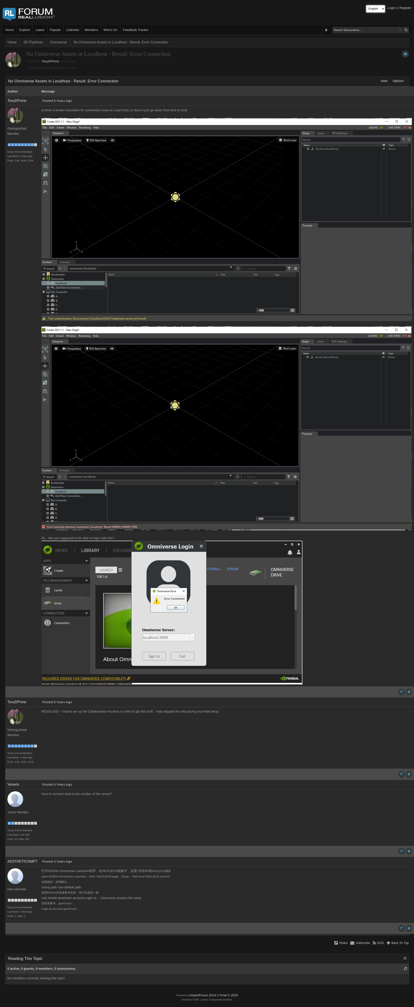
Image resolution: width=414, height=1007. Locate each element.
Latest (40, 29)
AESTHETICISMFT (22, 861)
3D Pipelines (33, 42)
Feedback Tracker (135, 29)
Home (9, 29)
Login (391, 8)
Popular (55, 29)
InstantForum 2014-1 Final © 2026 (213, 995)
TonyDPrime (50, 61)
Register (405, 8)
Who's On (110, 29)
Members (91, 29)
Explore (25, 29)
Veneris (13, 784)
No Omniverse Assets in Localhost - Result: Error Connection (121, 42)
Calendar (73, 29)
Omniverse (58, 42)
